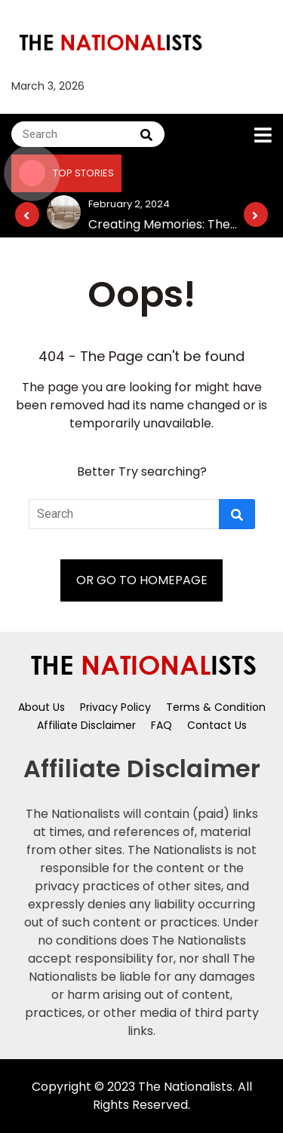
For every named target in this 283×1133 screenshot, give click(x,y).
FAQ (161, 725)
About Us (41, 707)
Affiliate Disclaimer (86, 725)
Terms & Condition (216, 707)
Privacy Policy (115, 707)
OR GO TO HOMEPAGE (142, 580)
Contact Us (217, 725)
